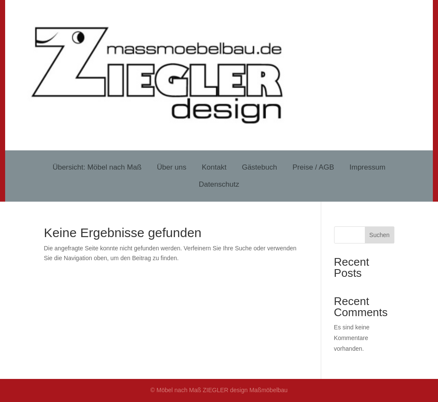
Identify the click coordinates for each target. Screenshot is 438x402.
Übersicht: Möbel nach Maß (97, 167)
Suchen (379, 235)
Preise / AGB (313, 167)
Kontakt (214, 167)
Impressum (367, 167)
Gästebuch (259, 167)
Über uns (171, 167)
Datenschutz (219, 184)
